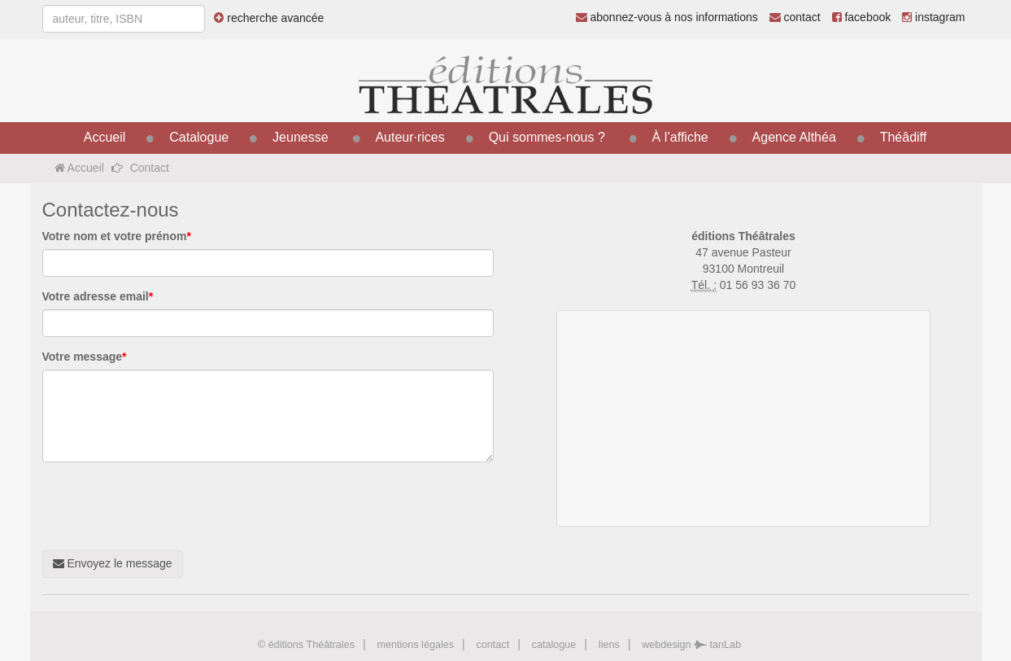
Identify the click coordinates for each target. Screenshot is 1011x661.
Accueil (105, 137)
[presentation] (166, 506)
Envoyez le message (112, 563)
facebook (861, 17)
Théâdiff (903, 137)
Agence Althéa (794, 137)
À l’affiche (680, 137)
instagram (933, 17)
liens (609, 644)
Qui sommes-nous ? (547, 137)
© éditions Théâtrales (306, 644)
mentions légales (415, 644)
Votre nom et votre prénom (116, 236)
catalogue (554, 644)
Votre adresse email (98, 296)
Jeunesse (300, 137)
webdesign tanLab (691, 644)
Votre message (84, 356)
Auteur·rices (409, 137)
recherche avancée (269, 17)
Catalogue (199, 137)
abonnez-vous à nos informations (667, 17)
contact (795, 17)
